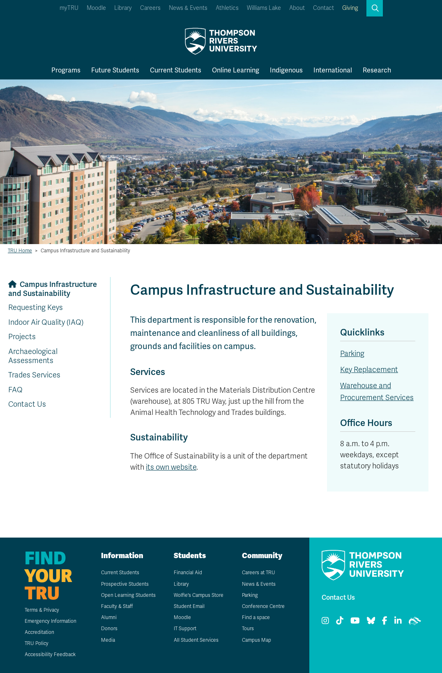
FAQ (15, 389)
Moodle (96, 8)
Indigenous (286, 70)
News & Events (188, 8)
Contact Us (27, 404)
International (332, 70)
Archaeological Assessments (33, 356)
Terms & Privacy (42, 610)
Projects (22, 336)
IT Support (185, 628)
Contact (323, 8)
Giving (350, 8)
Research (377, 70)
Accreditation (39, 632)
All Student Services (196, 640)
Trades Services (34, 375)
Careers (150, 8)
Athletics (227, 8)
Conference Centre (263, 606)
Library (123, 8)
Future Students (115, 70)
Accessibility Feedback (50, 654)
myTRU (69, 8)
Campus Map (256, 640)
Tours (248, 628)
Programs (66, 70)
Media (108, 640)
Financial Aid (188, 572)
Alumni (109, 617)
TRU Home (20, 251)
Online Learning (235, 70)
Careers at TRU (258, 572)
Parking (352, 353)
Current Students (175, 70)
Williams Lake (264, 8)
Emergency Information (50, 621)
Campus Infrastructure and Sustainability (52, 288)
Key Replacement (369, 369)
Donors (109, 628)
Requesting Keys (35, 307)
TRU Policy (36, 643)
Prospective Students (125, 584)
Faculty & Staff (117, 606)
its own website (171, 467)
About (297, 8)
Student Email (189, 606)
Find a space (256, 617)
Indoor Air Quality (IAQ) (45, 322)
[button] (374, 8)
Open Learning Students (128, 595)
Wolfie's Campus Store (198, 595)
